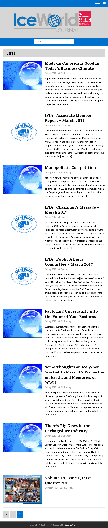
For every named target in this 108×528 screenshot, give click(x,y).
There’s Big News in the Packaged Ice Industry (67, 428)
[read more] (63, 104)
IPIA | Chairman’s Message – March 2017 (72, 209)
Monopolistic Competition (70, 167)
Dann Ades (66, 217)
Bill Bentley (66, 73)
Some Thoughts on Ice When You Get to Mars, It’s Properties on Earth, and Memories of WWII (75, 374)
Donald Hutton (67, 125)
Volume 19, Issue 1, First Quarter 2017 (68, 480)
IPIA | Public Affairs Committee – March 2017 (69, 261)
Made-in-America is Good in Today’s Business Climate (72, 66)
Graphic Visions (72, 525)
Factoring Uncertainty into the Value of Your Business (71, 314)
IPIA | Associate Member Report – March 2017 (68, 118)
